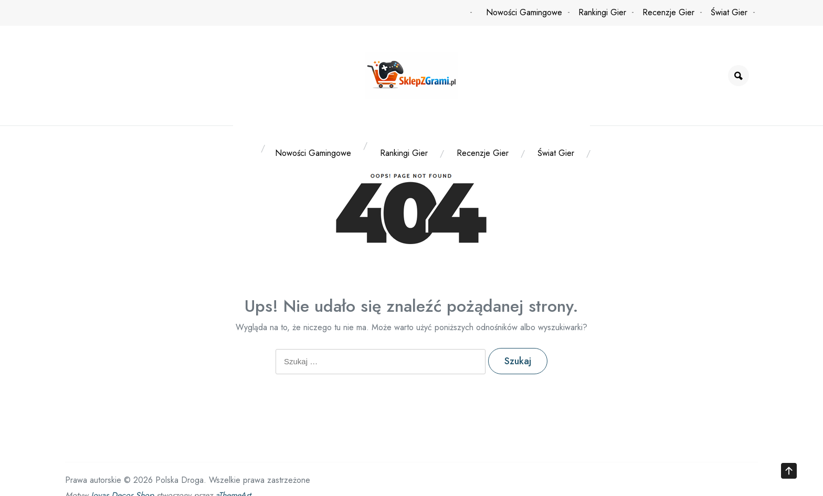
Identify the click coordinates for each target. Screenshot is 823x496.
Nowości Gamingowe (524, 12)
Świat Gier (729, 12)
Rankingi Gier (602, 12)
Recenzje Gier (668, 12)
